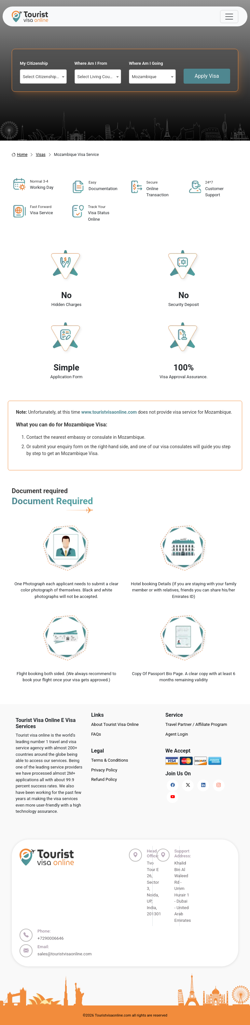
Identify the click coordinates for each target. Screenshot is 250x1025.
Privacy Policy (104, 770)
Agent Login (176, 734)
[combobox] (43, 76)
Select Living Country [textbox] (97, 76)
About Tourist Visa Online (115, 724)
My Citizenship (34, 63)
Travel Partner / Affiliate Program (196, 724)
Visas (40, 154)
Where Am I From (91, 63)
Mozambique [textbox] (144, 76)
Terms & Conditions (109, 760)
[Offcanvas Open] (229, 16)
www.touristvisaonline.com (109, 412)
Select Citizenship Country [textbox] (44, 76)
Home (19, 154)
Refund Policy (104, 779)
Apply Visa (207, 76)
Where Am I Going (146, 63)
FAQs (96, 734)
